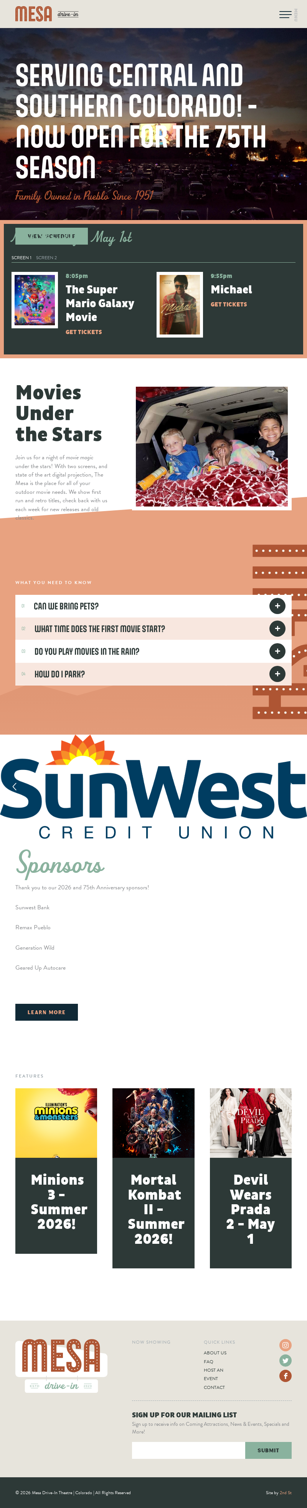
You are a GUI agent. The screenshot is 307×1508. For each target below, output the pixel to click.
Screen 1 (21, 258)
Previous (14, 786)
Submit (268, 1450)
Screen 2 (46, 258)
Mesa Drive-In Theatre (47, 14)
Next (292, 786)
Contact (214, 1387)
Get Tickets (84, 332)
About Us (215, 1352)
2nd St (286, 1492)
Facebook (285, 1376)
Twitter (285, 1360)
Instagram (285, 1345)
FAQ (208, 1361)
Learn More (47, 1012)
